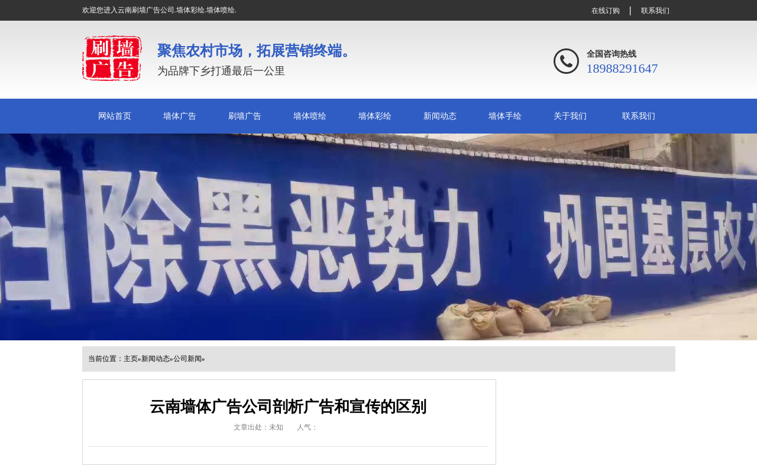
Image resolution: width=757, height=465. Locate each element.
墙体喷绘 (309, 116)
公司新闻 (187, 359)
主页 (131, 359)
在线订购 (605, 10)
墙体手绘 (505, 116)
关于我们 (570, 116)
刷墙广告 (244, 116)
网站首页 (114, 116)
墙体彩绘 (375, 116)
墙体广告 (179, 116)
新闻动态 (440, 116)
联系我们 (655, 10)
